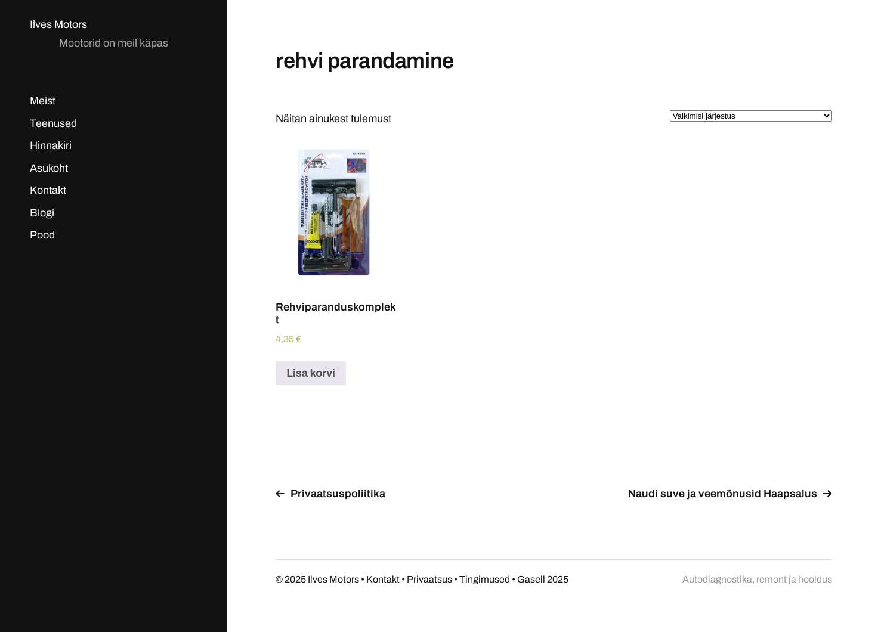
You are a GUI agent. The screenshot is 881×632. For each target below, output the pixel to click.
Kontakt (48, 190)
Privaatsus (429, 579)
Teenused (53, 123)
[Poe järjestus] (751, 116)
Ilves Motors (58, 24)
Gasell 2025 (542, 579)
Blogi (42, 213)
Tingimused (484, 579)
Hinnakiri (51, 145)
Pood (42, 235)
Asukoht (49, 168)
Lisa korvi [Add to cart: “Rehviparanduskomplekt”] (310, 373)
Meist (42, 101)
